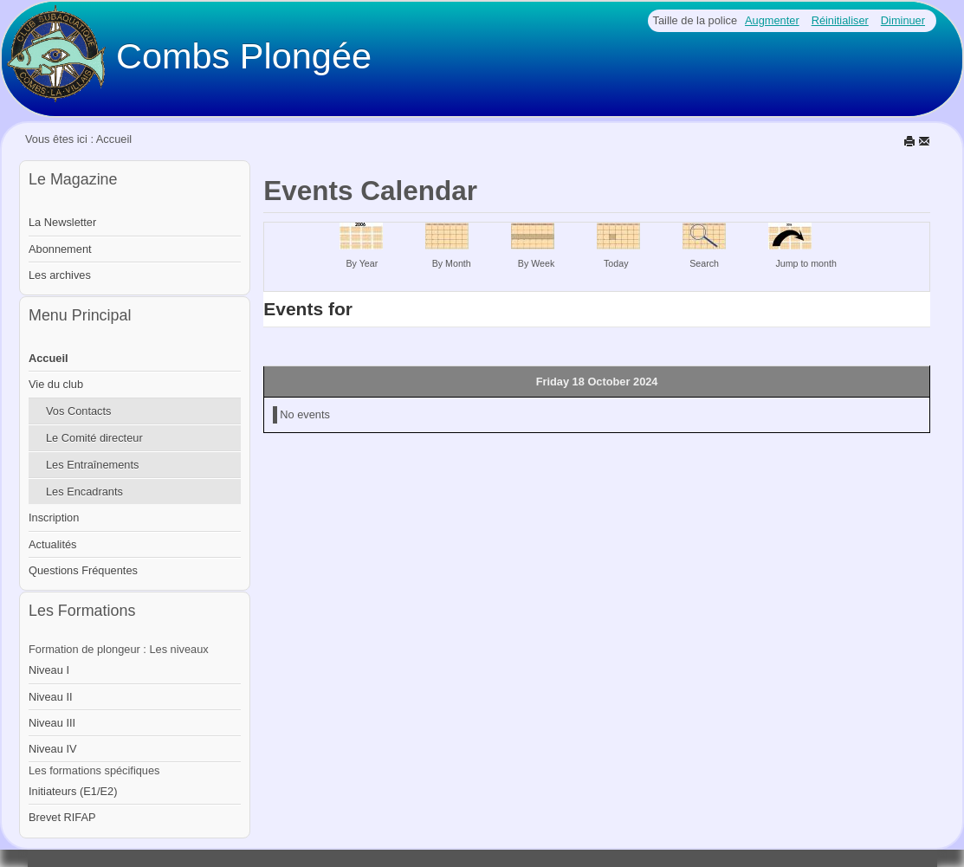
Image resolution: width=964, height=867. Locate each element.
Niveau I (49, 669)
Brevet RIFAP (62, 817)
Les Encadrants (84, 491)
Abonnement (60, 249)
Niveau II (51, 696)
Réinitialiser (840, 20)
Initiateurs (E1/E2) (73, 791)
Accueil (48, 358)
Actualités (52, 544)
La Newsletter (62, 222)
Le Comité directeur (94, 437)
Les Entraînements (92, 464)
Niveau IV (52, 748)
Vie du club (56, 384)
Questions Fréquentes (83, 570)
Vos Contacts (78, 410)
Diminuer (903, 20)
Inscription (54, 517)
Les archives (60, 275)
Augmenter (772, 20)
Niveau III (52, 722)
